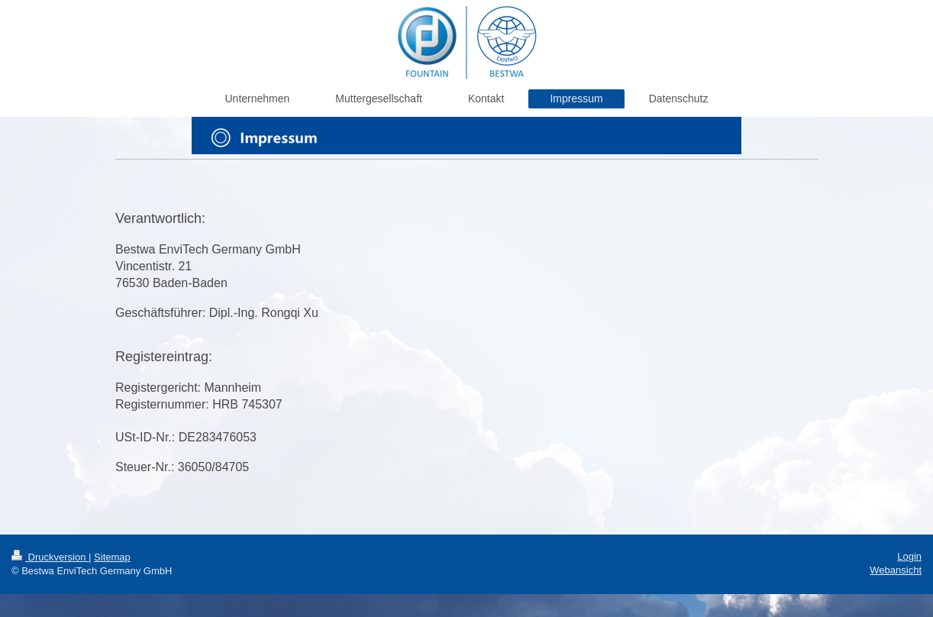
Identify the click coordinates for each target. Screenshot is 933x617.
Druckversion (50, 557)
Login (909, 556)
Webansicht (896, 570)
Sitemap (112, 557)
